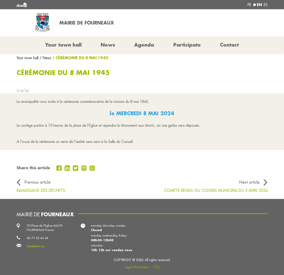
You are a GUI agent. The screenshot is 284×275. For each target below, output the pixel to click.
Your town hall (28, 58)
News (108, 45)
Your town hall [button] (63, 45)
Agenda (144, 45)
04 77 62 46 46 (37, 238)
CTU (156, 267)
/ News (45, 58)
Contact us (35, 246)
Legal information (137, 267)
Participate (187, 45)
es (266, 4)
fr (249, 4)
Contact (229, 45)
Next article (249, 182)
